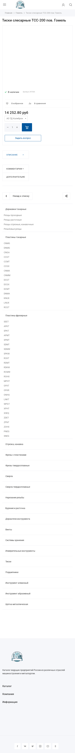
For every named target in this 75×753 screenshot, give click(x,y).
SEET (6, 321)
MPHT (7, 381)
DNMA (7, 293)
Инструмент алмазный (16, 583)
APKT (6, 326)
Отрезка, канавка (14, 444)
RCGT (6, 307)
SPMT (6, 340)
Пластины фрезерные (16, 315)
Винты (8, 529)
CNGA (7, 252)
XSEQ (6, 413)
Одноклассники (55, 746)
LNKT (6, 399)
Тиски (8, 561)
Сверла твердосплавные (17, 487)
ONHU (7, 395)
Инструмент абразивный (17, 593)
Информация (9, 702)
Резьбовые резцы (13, 229)
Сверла (9, 476)
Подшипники (11, 572)
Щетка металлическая (16, 604)
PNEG (6, 431)
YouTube (48, 746)
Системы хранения (14, 540)
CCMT (7, 261)
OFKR (6, 390)
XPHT (6, 408)
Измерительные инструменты (20, 551)
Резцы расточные (13, 220)
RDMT (7, 363)
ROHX (7, 376)
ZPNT (6, 422)
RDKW (7, 367)
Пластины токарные (15, 237)
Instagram (40, 746)
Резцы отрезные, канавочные (19, 224)
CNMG (7, 243)
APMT (7, 335)
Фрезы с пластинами (15, 455)
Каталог (7, 686)
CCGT (6, 257)
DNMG (7, 248)
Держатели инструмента (17, 519)
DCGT (6, 280)
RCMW (7, 372)
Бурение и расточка (15, 508)
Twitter (33, 746)
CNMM (7, 275)
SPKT (6, 331)
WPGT (7, 404)
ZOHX (6, 427)
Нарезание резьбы (14, 497)
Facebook (17, 746)
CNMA (7, 270)
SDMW (7, 349)
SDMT (6, 344)
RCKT (6, 358)
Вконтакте (25, 746)
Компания (8, 694)
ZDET (6, 417)
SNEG (6, 436)
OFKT (6, 385)
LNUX (6, 303)
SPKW (7, 353)
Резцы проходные (13, 215)
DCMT (7, 289)
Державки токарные (15, 209)
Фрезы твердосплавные (17, 465)
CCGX (6, 266)
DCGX (6, 284)
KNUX (6, 298)
